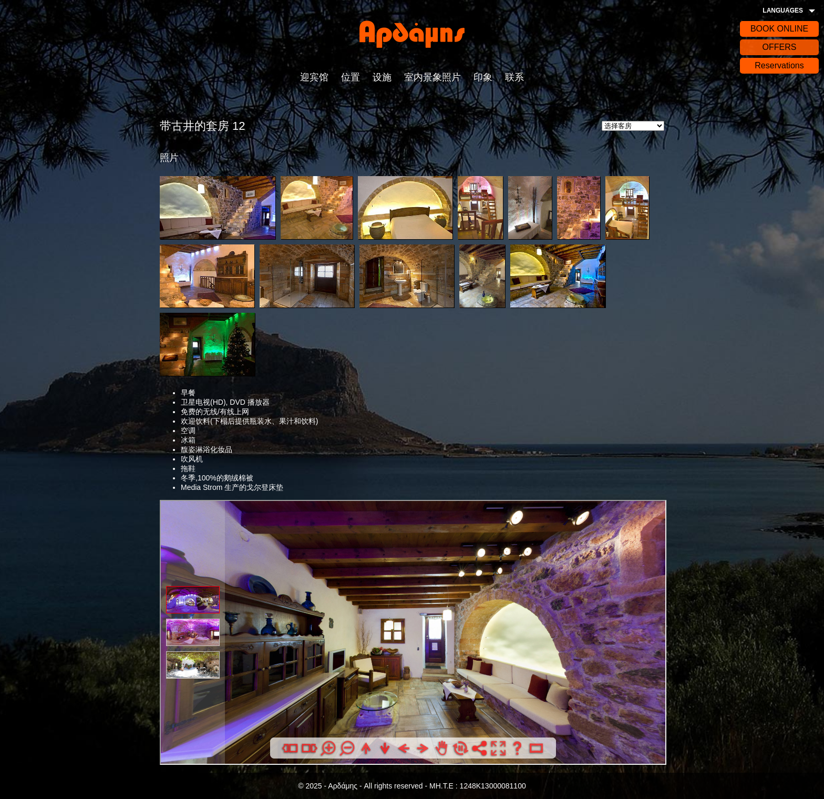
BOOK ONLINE (779, 28)
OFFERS (780, 47)
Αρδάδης (412, 34)
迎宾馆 (314, 77)
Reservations (779, 65)
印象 (482, 77)
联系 (514, 77)
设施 (382, 77)
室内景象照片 (432, 77)
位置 (350, 77)
